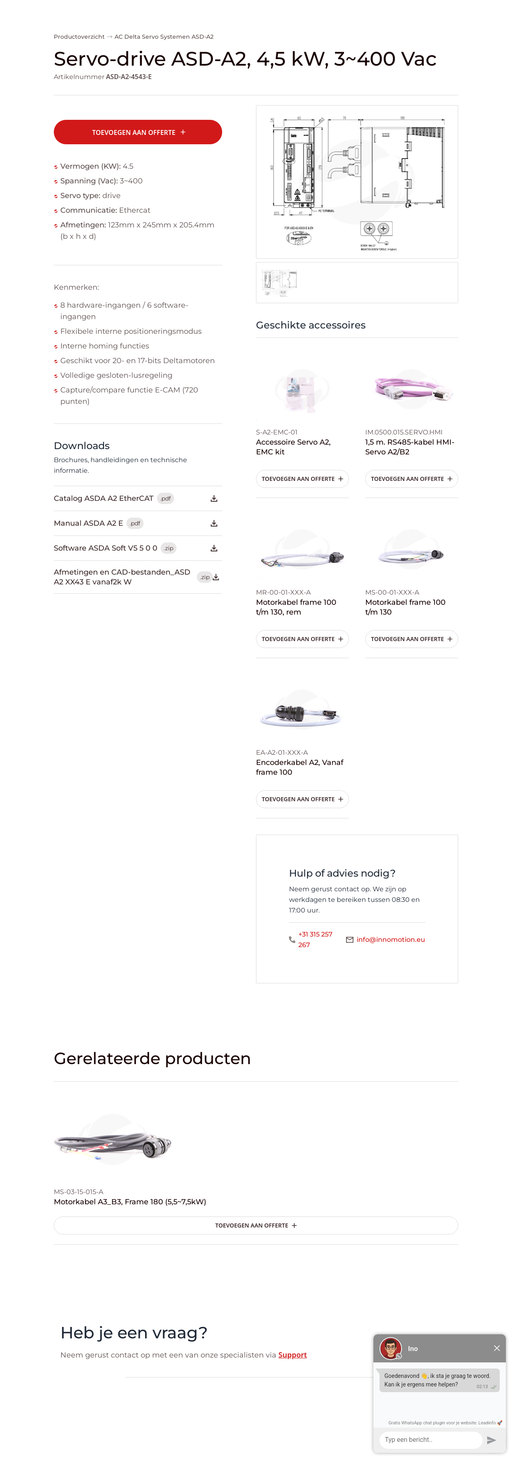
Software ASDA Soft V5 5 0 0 (136, 548)
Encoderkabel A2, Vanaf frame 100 (299, 767)
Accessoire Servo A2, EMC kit (293, 447)
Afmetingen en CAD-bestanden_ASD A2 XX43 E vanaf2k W (136, 577)
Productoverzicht (79, 36)
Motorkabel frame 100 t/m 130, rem (296, 607)
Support (292, 1355)
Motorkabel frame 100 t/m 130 (405, 607)
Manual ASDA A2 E (136, 523)
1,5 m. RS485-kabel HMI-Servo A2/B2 (410, 447)
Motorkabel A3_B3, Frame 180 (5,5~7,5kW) (130, 1201)
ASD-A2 (203, 36)
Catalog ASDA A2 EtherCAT (136, 498)
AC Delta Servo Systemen (152, 36)
